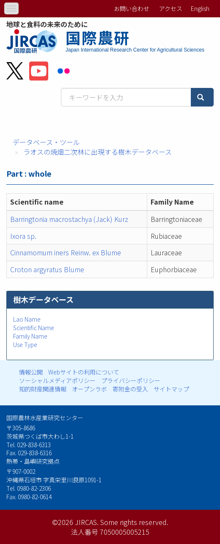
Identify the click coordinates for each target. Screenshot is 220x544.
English (200, 8)
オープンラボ (89, 389)
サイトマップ (171, 389)
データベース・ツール (46, 142)
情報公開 (31, 372)
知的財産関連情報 (42, 389)
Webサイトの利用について (83, 372)
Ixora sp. (23, 236)
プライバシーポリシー (130, 380)
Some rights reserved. (134, 522)
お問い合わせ (131, 8)
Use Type (25, 344)
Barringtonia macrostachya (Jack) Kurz (69, 219)
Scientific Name (33, 327)
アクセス (170, 8)
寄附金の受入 (130, 389)
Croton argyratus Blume (47, 269)
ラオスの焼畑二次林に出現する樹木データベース (97, 152)
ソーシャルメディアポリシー (57, 380)
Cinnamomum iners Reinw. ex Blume (65, 252)
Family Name (30, 336)
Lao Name (27, 319)
